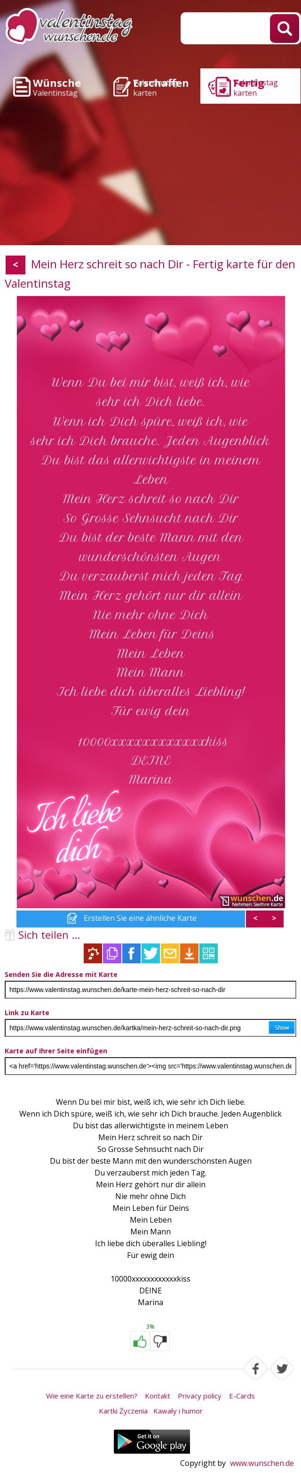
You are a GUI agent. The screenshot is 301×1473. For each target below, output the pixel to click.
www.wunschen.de (262, 1463)
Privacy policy (200, 1395)
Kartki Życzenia (123, 1410)
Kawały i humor (178, 1410)
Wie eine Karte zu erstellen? (91, 1395)
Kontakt (157, 1395)
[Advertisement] (150, 174)
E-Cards (242, 1395)
